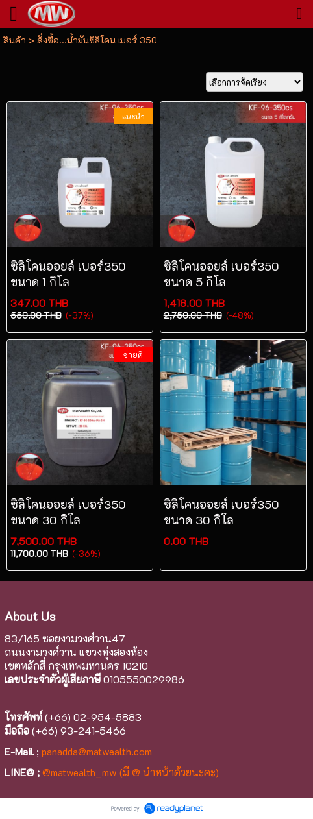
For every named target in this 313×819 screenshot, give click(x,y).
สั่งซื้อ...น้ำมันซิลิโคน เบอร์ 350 (97, 40)
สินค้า (14, 40)
